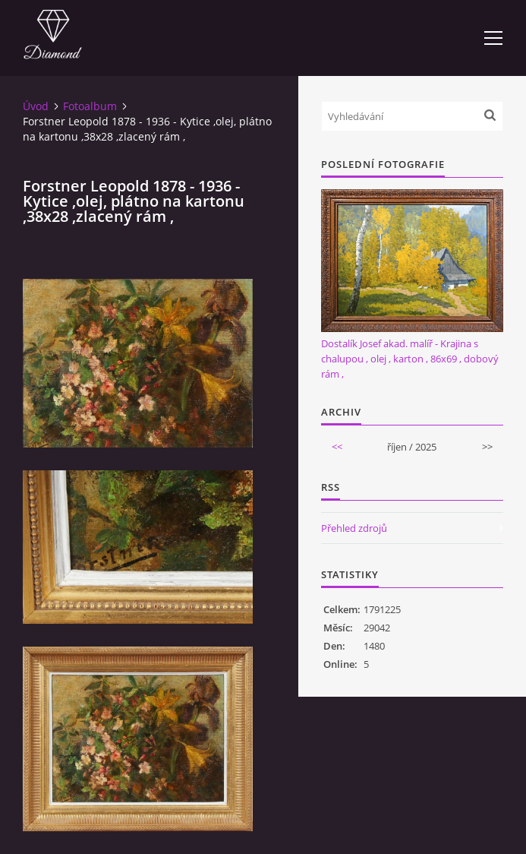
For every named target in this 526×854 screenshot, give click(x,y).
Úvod (36, 106)
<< (337, 447)
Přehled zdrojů (354, 528)
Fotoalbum (90, 106)
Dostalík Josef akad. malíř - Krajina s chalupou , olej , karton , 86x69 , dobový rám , (410, 359)
